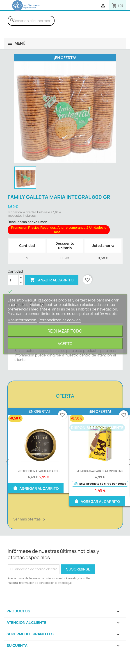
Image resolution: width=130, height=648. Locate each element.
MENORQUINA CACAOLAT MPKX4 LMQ (100, 471)
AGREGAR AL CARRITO (36, 488)
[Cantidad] (13, 280)
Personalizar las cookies (60, 319)
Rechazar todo (65, 331)
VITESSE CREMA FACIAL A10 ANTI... (39, 471)
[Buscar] (31, 21)
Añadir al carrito (52, 280)
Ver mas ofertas (30, 519)
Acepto (65, 343)
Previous (8, 462)
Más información (22, 319)
